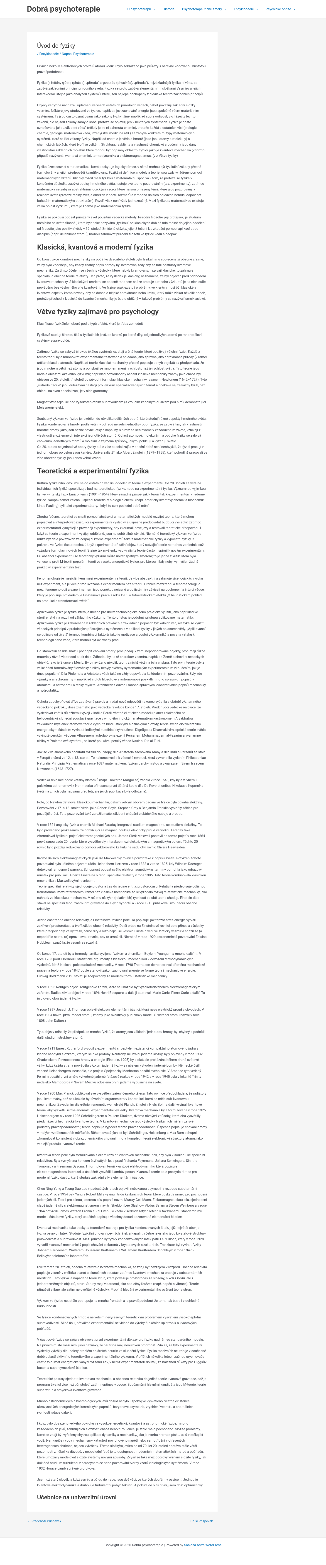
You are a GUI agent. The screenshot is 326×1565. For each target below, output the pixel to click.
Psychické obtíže (281, 9)
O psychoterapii (144, 9)
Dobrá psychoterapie (63, 9)
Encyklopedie (247, 9)
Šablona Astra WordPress (203, 1545)
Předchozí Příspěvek (44, 1521)
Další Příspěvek (203, 1521)
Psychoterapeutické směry (206, 9)
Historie (171, 9)
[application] (156, 9)
